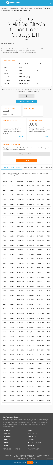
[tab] (11, 167)
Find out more (36, 462)
